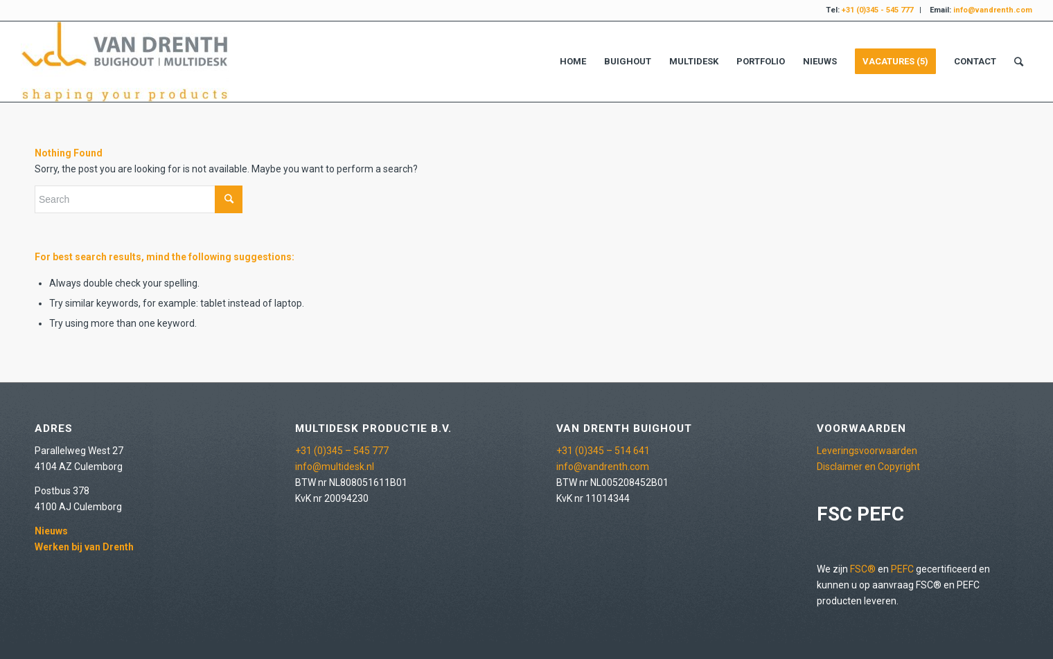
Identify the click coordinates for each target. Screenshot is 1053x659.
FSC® (863, 569)
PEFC (902, 569)
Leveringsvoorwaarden (867, 450)
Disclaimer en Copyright (868, 466)
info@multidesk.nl (334, 466)
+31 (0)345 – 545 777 (342, 450)
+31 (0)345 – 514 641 (603, 450)
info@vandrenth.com (602, 466)
